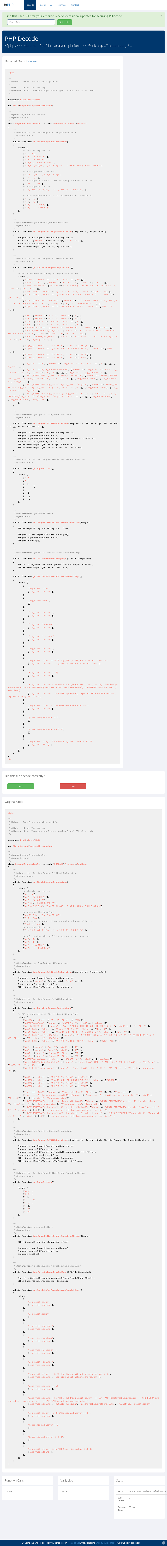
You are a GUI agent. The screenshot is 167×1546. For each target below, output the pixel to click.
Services (62, 4)
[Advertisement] (147, 104)
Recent (42, 4)
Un (8, 5)
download (33, 61)
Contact (75, 4)
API (52, 4)
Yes (20, 786)
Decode (30, 4)
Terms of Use (73, 1542)
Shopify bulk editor (105, 1542)
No (73, 786)
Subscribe (64, 22)
